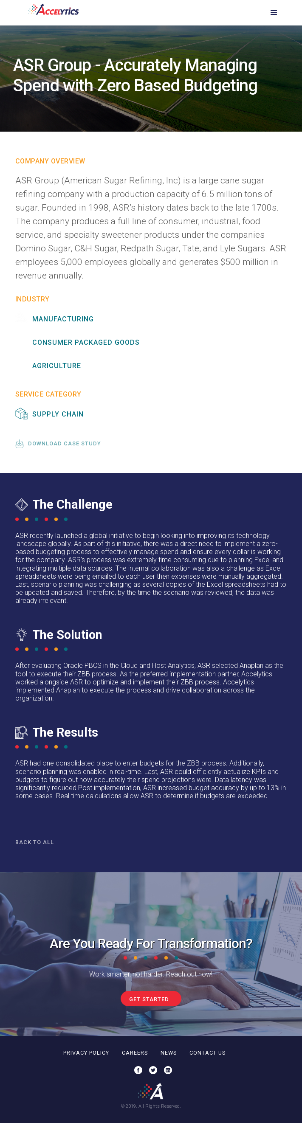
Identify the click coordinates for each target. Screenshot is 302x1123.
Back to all (34, 842)
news (169, 1053)
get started (149, 999)
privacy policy (86, 1053)
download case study (64, 443)
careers (135, 1053)
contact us (207, 1053)
